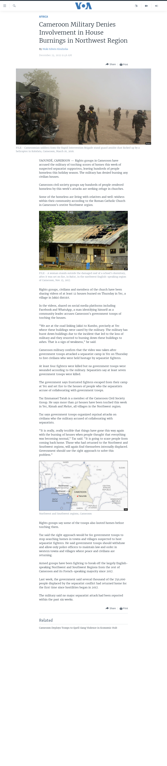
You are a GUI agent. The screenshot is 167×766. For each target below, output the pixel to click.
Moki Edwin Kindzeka (55, 49)
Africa (43, 16)
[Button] (111, 64)
